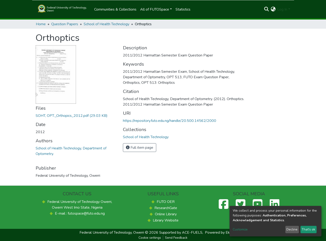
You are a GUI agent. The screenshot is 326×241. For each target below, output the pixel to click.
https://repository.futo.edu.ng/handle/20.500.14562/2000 (169, 120)
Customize (240, 229)
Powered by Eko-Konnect (226, 232)
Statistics (183, 9)
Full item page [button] (139, 147)
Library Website (166, 220)
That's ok (308, 229)
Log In (282, 9)
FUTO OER (166, 201)
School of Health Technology (106, 24)
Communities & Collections (115, 9)
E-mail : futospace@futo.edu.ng (80, 213)
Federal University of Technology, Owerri (111, 232)
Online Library (166, 214)
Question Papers (64, 24)
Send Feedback (176, 237)
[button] (273, 9)
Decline (292, 229)
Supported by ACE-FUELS (180, 232)
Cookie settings (150, 237)
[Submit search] (266, 9)
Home (41, 24)
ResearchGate (165, 207)
